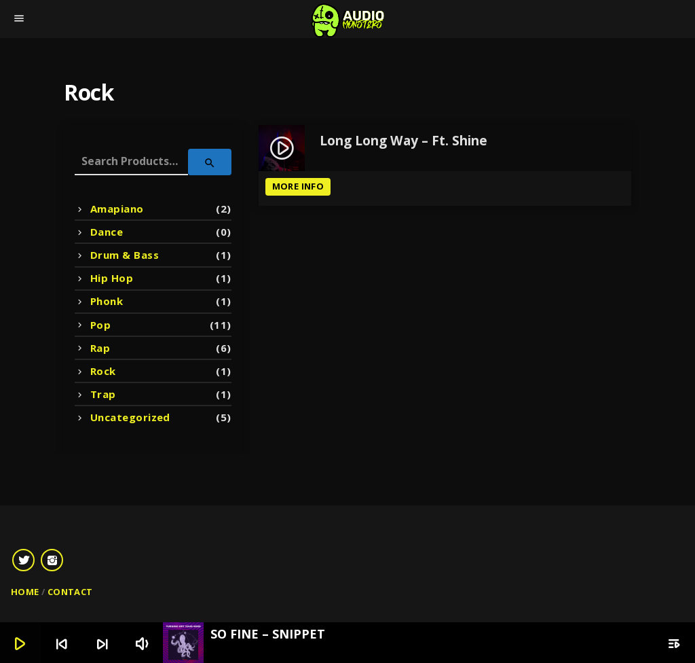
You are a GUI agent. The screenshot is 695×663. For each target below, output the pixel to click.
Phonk (106, 301)
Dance (106, 231)
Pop (100, 325)
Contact (70, 592)
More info (298, 186)
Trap (103, 394)
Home (25, 592)
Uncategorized (130, 417)
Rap (100, 348)
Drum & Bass (124, 255)
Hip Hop (111, 278)
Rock (103, 371)
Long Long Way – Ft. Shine (403, 141)
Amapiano (117, 208)
